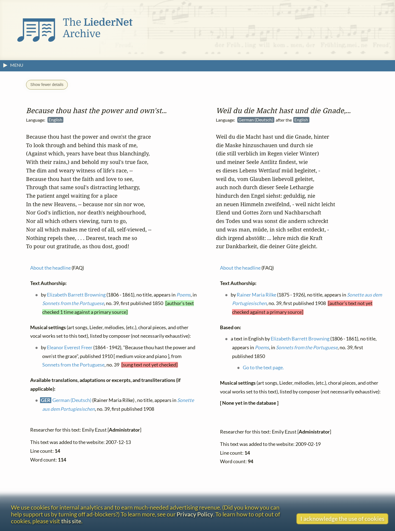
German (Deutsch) (71, 400)
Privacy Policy (195, 514)
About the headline (50, 268)
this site (71, 521)
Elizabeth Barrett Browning (76, 295)
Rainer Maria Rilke (256, 295)
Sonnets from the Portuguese (73, 303)
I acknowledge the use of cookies (342, 518)
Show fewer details (46, 84)
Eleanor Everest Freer (69, 347)
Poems (183, 295)
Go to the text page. (263, 367)
